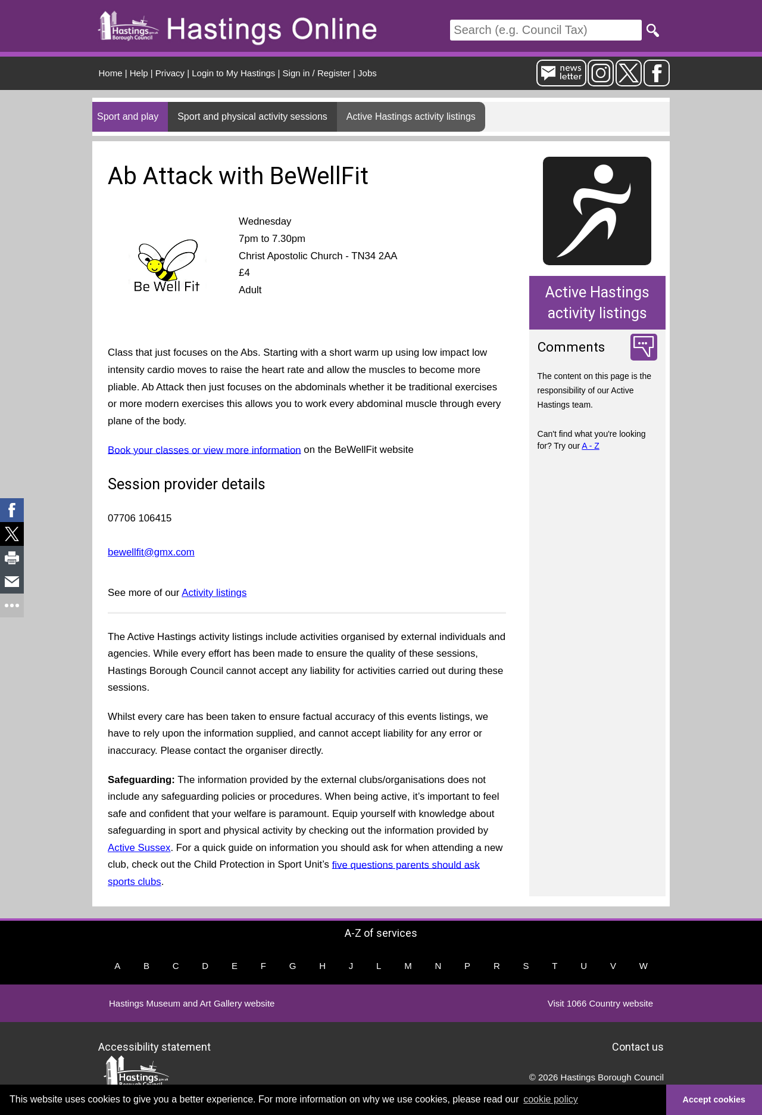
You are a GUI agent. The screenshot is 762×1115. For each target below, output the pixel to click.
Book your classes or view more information (204, 449)
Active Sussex (139, 847)
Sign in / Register (317, 73)
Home (111, 73)
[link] (12, 510)
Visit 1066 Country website (600, 1003)
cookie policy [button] (550, 1099)
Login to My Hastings (233, 73)
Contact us (638, 1046)
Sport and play (127, 116)
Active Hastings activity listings (411, 116)
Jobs (367, 73)
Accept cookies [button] (714, 1099)
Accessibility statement (154, 1046)
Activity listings (214, 592)
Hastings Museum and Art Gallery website (191, 1003)
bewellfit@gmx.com (151, 552)
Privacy (170, 73)
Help (139, 73)
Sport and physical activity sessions (252, 116)
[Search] (546, 30)
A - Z (590, 446)
